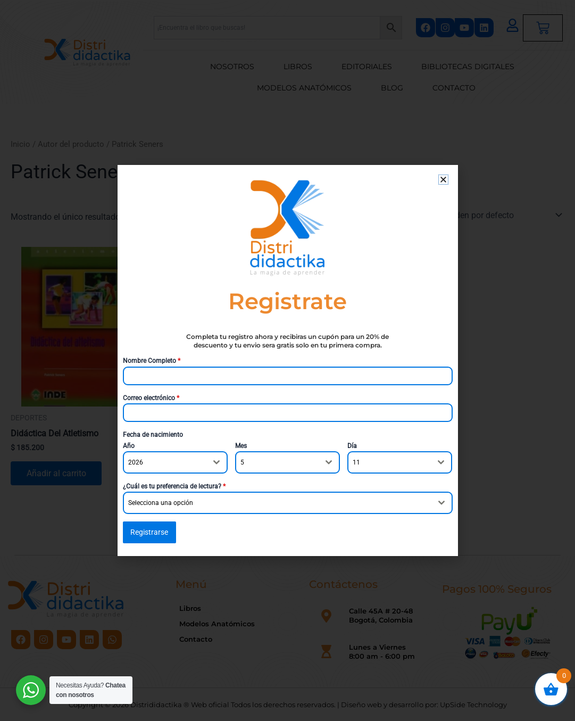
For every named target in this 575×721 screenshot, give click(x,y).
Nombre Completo (151, 360)
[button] (443, 180)
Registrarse (149, 532)
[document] (287, 360)
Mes (241, 446)
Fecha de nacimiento (153, 434)
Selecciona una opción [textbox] (160, 503)
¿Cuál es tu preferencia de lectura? (174, 486)
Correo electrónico (151, 398)
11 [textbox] (356, 462)
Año (129, 446)
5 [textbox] (242, 462)
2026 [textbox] (135, 462)
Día (352, 446)
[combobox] (175, 462)
